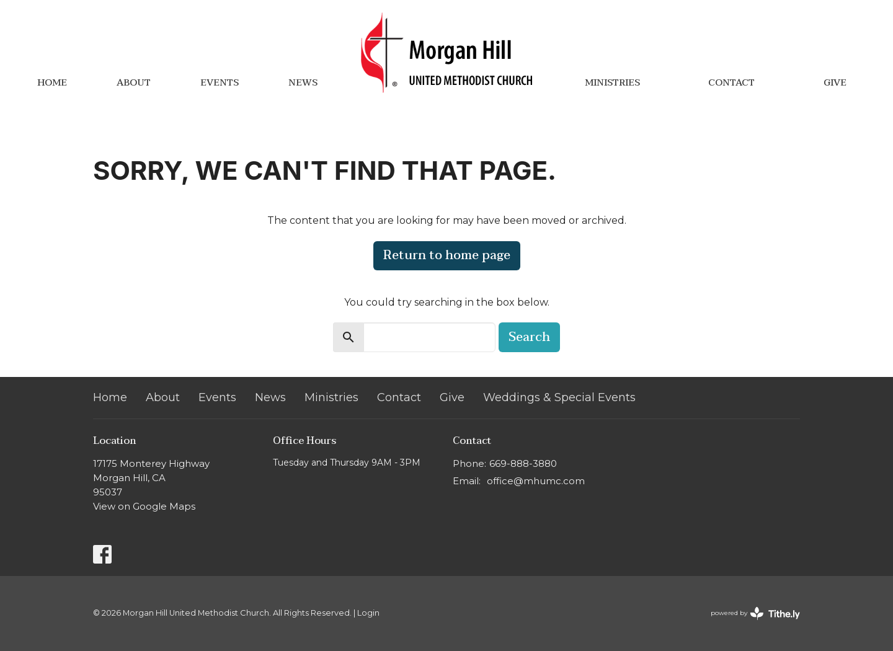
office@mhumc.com (536, 481)
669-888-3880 (523, 463)
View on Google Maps (144, 506)
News (303, 82)
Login (368, 613)
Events (219, 82)
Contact (731, 82)
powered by (755, 613)
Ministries (612, 82)
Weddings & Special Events (559, 397)
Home (52, 82)
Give (835, 82)
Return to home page (446, 255)
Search (529, 337)
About (134, 82)
